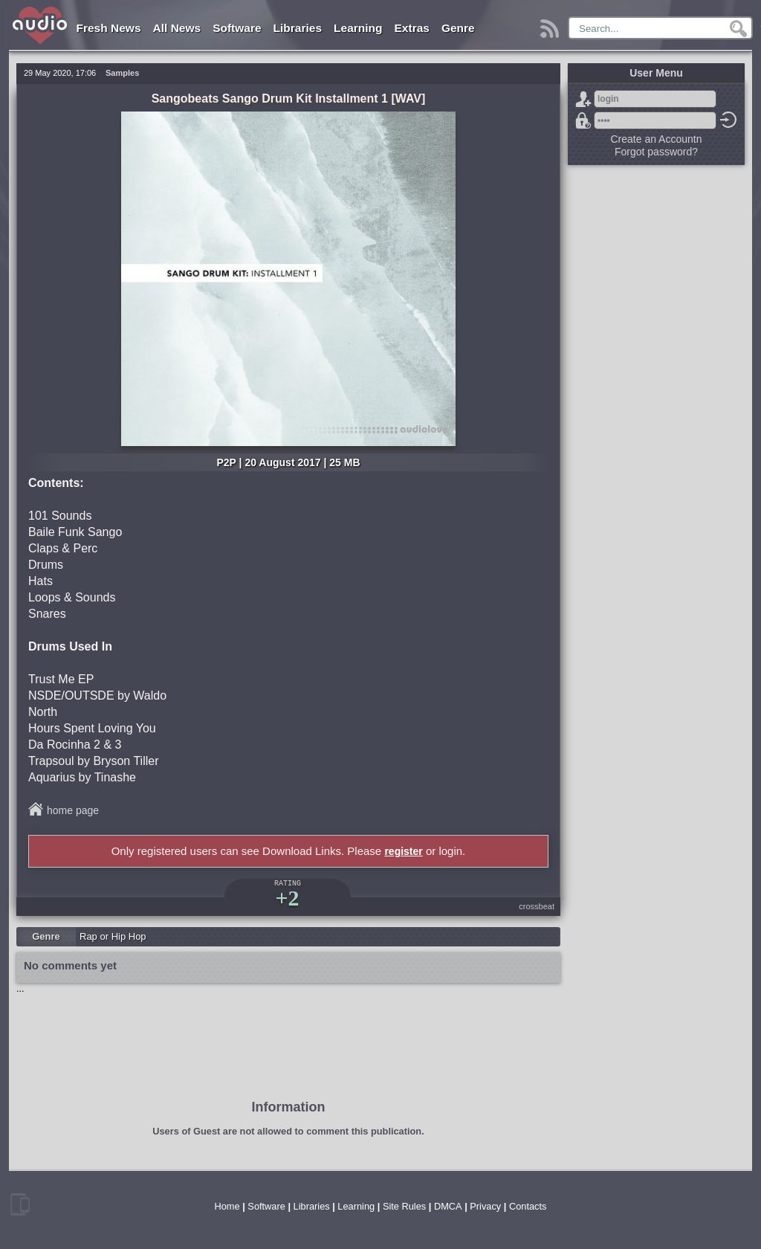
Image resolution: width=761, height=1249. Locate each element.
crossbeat (536, 906)
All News (177, 28)
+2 (287, 897)
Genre (458, 28)
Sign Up (583, 99)
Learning (358, 28)
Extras (412, 28)
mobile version (20, 1204)
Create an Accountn (656, 139)
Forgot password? (583, 120)
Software (237, 28)
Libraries (297, 28)
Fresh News (109, 28)
